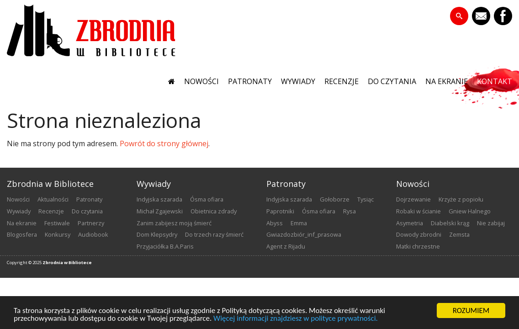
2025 (37, 262)
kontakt (494, 81)
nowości (201, 81)
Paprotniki (280, 211)
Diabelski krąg (450, 223)
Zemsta (459, 234)
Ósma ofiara (206, 199)
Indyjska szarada (159, 199)
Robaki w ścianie (418, 211)
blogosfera (22, 234)
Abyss (274, 223)
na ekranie (446, 81)
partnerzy (91, 223)
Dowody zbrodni (418, 234)
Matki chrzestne (418, 246)
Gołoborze (335, 199)
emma (299, 223)
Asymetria (409, 223)
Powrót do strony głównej (164, 143)
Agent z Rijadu (285, 246)
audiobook (93, 234)
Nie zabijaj (491, 223)
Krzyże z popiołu (461, 199)
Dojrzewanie (413, 199)
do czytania (392, 81)
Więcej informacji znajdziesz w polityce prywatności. (295, 319)
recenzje (341, 81)
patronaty (250, 81)
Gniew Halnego (470, 211)
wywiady (298, 81)
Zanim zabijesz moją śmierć (174, 223)
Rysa (349, 211)
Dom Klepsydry (157, 234)
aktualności (53, 199)
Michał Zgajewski (160, 211)
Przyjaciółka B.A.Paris (165, 246)
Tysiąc (365, 199)
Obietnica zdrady (214, 211)
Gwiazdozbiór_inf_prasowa (303, 234)
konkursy (57, 234)
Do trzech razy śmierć (214, 234)
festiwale (57, 223)
